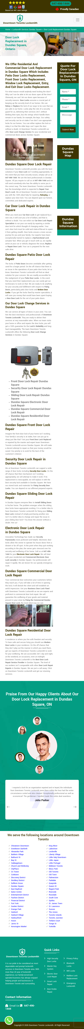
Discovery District (18, 877)
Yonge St (52, 923)
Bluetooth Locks (70, 964)
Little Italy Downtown (57, 857)
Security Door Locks (38, 471)
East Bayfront (16, 889)
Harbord (14, 912)
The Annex (53, 912)
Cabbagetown (16, 863)
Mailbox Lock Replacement (72, 977)
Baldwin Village (17, 854)
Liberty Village (54, 854)
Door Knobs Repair (52, 990)
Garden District (17, 906)
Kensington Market (19, 926)
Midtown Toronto (56, 866)
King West (53, 846)
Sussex (52, 909)
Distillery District (17, 880)
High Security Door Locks (52, 960)
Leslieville (53, 851)
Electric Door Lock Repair (52, 975)
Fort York (14, 903)
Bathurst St (15, 857)
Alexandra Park (17, 851)
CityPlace (15, 869)
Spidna (51, 900)
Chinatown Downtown (20, 846)
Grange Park (16, 909)
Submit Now (68, 129)
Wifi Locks (71, 971)
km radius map (68, 183)
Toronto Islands (55, 915)
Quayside (52, 883)
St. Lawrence (54, 906)
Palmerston (53, 877)
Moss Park (53, 869)
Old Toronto (53, 871)
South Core (53, 897)
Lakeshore (53, 848)
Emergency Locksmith (71, 984)
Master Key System (51, 967)
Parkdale (52, 880)
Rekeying (44, 195)
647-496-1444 (60, 4)
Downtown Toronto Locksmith (41, 1025)
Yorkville (52, 926)
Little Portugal (54, 863)
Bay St (13, 860)
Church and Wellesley (20, 866)
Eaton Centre (16, 892)
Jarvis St (14, 923)
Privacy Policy (72, 958)
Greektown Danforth (19, 848)
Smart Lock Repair (51, 983)
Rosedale (52, 895)
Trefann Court (54, 920)
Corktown (15, 874)
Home (7, 29)
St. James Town (55, 903)
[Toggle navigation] (78, 20)
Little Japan (53, 860)
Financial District (18, 900)
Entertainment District (20, 895)
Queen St (52, 886)
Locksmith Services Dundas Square (27, 29)
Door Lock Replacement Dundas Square (60, 29)
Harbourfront (16, 918)
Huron (13, 920)
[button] (22, 730)
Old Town (53, 874)
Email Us (14, 1006)
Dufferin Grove (17, 883)
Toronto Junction (56, 918)
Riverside (52, 892)
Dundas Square (17, 886)
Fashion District (17, 897)
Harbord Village (17, 915)
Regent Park (54, 889)
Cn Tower (15, 871)
